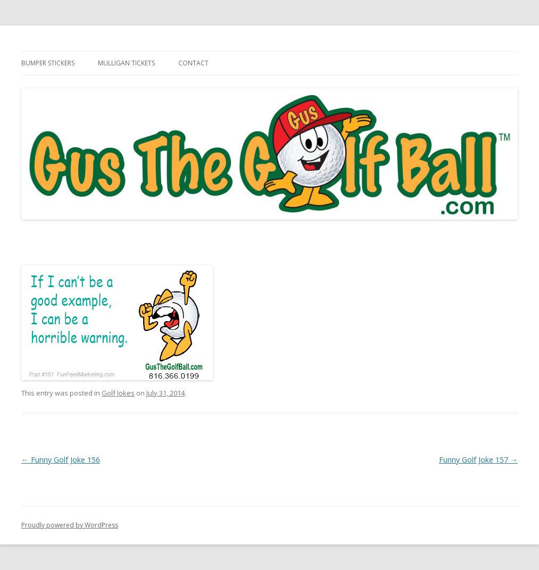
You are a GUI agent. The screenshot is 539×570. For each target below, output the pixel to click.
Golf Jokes (118, 393)
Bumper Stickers (47, 63)
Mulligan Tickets (126, 63)
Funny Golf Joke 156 (60, 460)
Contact (193, 63)
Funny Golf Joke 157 (478, 460)
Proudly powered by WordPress (69, 525)
